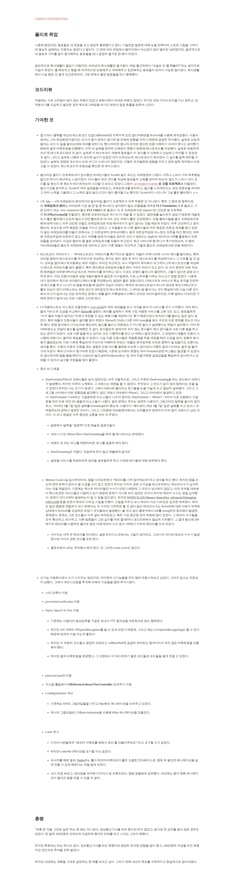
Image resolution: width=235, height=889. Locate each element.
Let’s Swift (97, 307)
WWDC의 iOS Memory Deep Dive (148, 497)
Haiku (80, 760)
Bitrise (85, 311)
